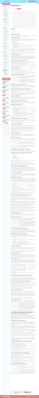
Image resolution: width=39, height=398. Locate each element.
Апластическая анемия (6, 30)
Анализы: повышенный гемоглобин (6, 49)
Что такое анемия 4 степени (5, 23)
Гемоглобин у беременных (5, 9)
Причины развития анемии (5, 7)
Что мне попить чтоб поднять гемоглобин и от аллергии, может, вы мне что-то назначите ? (6, 86)
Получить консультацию (31, 1)
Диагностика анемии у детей (15, 31)
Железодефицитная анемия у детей (16, 33)
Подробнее (4, 87)
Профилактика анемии (6, 59)
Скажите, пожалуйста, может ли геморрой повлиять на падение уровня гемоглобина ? (6, 103)
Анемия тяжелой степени (6, 22)
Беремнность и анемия (6, 62)
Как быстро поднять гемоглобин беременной (6, 16)
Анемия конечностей (6, 40)
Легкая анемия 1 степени (6, 20)
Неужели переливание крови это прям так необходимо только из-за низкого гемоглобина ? (6, 116)
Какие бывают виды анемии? (6, 28)
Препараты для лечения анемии (6, 54)
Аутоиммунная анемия (6, 38)
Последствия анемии (6, 60)
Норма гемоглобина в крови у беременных (6, 15)
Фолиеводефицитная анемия (6, 33)
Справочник (18, 1)
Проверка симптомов (23, 1)
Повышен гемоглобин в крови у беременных (6, 13)
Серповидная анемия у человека (6, 35)
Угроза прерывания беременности (6, 71)
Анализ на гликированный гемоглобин (6, 48)
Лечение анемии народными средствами (6, 55)
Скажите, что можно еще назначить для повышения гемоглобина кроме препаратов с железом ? (6, 107)
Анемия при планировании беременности (5, 63)
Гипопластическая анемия (6, 31)
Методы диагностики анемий (6, 46)
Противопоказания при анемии (6, 58)
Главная (15, 1)
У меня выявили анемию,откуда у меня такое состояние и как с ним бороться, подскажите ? (6, 90)
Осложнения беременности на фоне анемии (6, 70)
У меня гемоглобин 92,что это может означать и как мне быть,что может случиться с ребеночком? (6, 81)
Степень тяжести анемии (5, 18)
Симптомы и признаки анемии (6, 43)
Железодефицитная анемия (5, 39)
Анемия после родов (6, 65)
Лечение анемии (5, 52)
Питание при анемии (6, 56)
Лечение (4, 51)
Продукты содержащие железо (6, 57)
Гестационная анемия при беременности (6, 67)
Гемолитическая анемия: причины (6, 36)
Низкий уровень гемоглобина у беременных (5, 11)
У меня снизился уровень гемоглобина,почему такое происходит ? (5, 112)
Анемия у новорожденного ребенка (6, 24)
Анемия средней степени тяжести (6, 21)
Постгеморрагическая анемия (6, 37)
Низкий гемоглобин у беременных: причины (6, 12)
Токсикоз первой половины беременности (6, 72)
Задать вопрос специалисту (27, 392)
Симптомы (4, 42)
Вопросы (6, 79)
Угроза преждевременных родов (6, 75)
